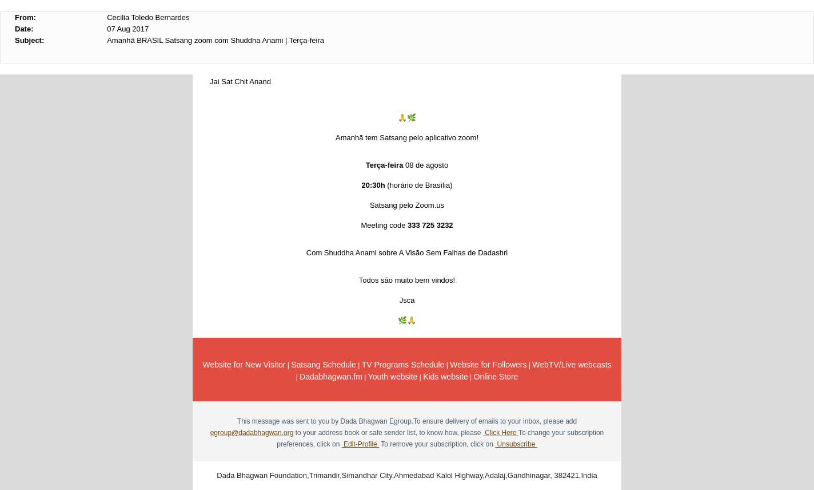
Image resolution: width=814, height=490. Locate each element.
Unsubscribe (516, 444)
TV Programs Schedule (403, 364)
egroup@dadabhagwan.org (252, 433)
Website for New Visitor (243, 364)
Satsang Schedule (323, 364)
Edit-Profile (360, 444)
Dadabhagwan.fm (331, 376)
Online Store (496, 376)
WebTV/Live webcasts (571, 364)
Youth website (393, 376)
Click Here (500, 433)
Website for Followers (488, 364)
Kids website (445, 376)
